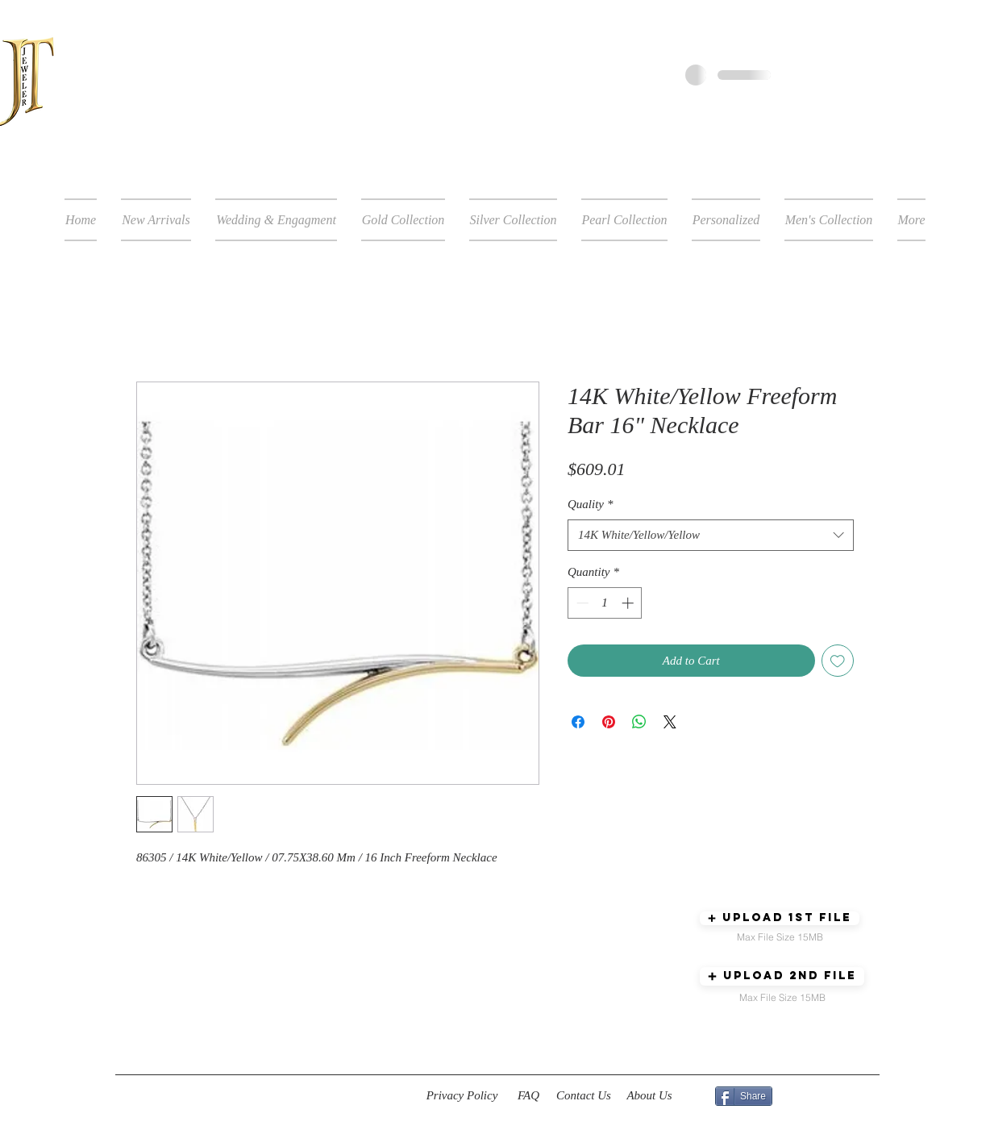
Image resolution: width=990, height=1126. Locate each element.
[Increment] (629, 603)
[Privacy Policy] (461, 1096)
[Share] (743, 1096)
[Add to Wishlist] (838, 661)
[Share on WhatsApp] (639, 722)
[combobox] (711, 535)
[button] (779, 918)
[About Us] (649, 1096)
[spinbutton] (605, 603)
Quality (591, 504)
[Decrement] (581, 603)
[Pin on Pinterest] (608, 722)
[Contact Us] (584, 1096)
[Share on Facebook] (578, 722)
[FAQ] (528, 1096)
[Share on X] (670, 722)
